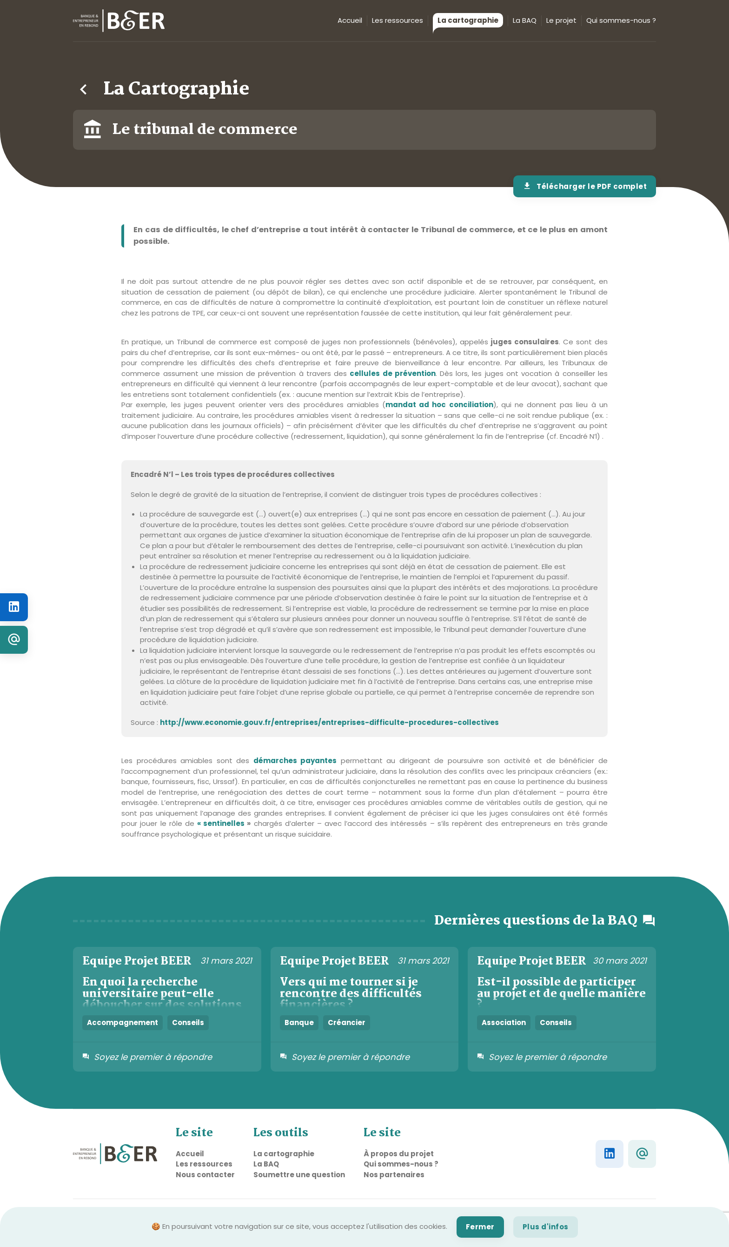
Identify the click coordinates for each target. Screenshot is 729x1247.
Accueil (350, 20)
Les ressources (397, 20)
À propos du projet (399, 1154)
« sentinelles (224, 823)
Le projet (561, 20)
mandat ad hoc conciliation (439, 404)
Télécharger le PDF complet (585, 186)
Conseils (188, 1022)
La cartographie (465, 21)
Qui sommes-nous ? (621, 20)
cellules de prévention (392, 373)
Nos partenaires (394, 1175)
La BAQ (525, 20)
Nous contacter (205, 1175)
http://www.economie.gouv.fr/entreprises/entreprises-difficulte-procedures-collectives (329, 722)
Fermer (480, 1227)
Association (504, 1022)
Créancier (346, 1022)
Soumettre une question (299, 1175)
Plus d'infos (546, 1227)
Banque (299, 1022)
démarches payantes (295, 760)
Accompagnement (122, 1022)
